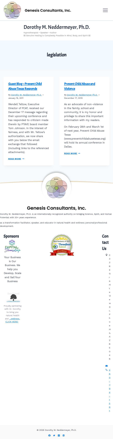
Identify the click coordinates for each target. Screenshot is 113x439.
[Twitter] (54, 435)
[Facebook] (49, 435)
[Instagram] (59, 435)
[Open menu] (105, 10)
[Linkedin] (64, 435)
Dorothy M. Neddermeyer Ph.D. (26, 95)
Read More (16, 159)
